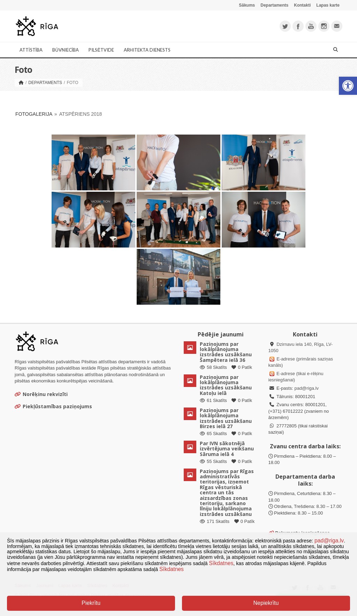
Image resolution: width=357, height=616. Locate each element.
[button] (348, 86)
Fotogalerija (33, 114)
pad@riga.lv (306, 388)
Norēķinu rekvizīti (41, 394)
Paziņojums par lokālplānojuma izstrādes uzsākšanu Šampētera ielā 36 (226, 352)
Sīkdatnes (221, 563)
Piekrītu (91, 603)
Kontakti (302, 5)
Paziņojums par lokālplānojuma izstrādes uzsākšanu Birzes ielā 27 (226, 418)
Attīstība (31, 50)
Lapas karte (328, 5)
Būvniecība (65, 50)
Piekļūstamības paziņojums (53, 406)
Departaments (274, 5)
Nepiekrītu (266, 603)
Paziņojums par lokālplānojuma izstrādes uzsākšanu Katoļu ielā (226, 385)
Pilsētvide (101, 50)
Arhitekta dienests (147, 50)
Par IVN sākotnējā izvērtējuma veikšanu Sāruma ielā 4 (227, 448)
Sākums (247, 5)
